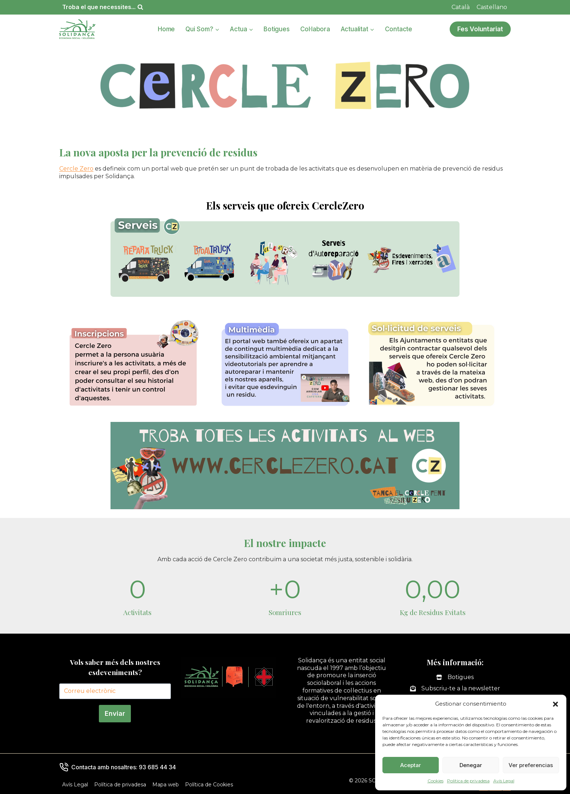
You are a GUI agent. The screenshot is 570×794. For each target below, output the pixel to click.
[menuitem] (460, 7)
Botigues (276, 29)
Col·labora (315, 29)
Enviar (115, 713)
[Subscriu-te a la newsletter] (455, 689)
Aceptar (410, 765)
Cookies (435, 780)
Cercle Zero (76, 168)
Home (166, 29)
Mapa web (165, 784)
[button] (555, 704)
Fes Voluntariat (480, 29)
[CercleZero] (285, 262)
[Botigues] (455, 677)
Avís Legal (503, 780)
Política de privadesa (468, 780)
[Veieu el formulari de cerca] (102, 7)
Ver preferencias (531, 765)
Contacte (398, 29)
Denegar (470, 765)
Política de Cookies (209, 784)
